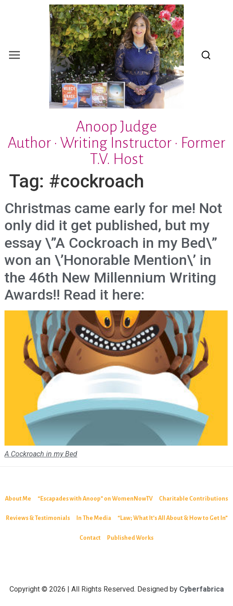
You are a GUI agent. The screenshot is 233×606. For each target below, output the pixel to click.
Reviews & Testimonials (38, 518)
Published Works (130, 538)
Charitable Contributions (193, 499)
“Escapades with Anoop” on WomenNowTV (95, 499)
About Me (18, 499)
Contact (90, 538)
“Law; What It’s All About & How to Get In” (172, 518)
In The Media (93, 518)
